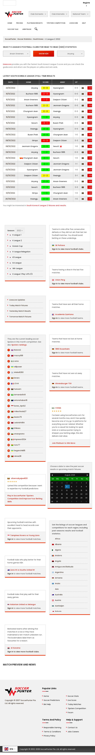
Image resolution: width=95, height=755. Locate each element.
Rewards (61, 2)
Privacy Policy (49, 736)
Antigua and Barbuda (62, 566)
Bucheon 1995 (32, 94)
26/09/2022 (10, 199)
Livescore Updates (17, 300)
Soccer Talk (13, 29)
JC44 (13, 383)
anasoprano (15, 434)
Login (76, 2)
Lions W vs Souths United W (22, 570)
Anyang (34, 88)
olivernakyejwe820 (17, 478)
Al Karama (14, 648)
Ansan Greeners (31, 99)
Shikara (13, 428)
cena (13, 361)
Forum (70, 712)
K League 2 (15, 240)
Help (84, 23)
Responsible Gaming (52, 727)
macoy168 (15, 355)
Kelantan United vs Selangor (23, 604)
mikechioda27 (16, 411)
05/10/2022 (10, 158)
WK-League (16, 268)
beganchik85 (16, 450)
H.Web (56, 408)
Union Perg (58, 280)
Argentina (57, 572)
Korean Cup (16, 246)
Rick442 (14, 350)
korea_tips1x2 (16, 406)
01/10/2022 (10, 181)
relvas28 (14, 456)
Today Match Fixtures (18, 305)
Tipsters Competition (56, 23)
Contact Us (50, 2)
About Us (21, 2)
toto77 (13, 445)
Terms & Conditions (52, 731)
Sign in (10, 539)
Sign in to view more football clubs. (23, 651)
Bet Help (47, 704)
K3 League (15, 257)
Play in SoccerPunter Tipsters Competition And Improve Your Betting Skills (24, 498)
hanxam (14, 389)
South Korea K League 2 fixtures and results (46, 205)
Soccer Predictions (52, 700)
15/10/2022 (10, 99)
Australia (57, 594)
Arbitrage (26, 29)
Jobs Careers (73, 731)
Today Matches (74, 704)
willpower (14, 366)
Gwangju (57, 111)
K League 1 (15, 235)
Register (86, 4)
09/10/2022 (10, 129)
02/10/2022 (10, 169)
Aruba (56, 583)
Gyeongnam (58, 88)
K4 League (15, 263)
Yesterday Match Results (20, 311)
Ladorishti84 (16, 422)
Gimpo (35, 140)
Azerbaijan (58, 606)
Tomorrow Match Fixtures (20, 316)
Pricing (19, 23)
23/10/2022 (10, 88)
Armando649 (16, 394)
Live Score (72, 700)
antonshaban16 (17, 400)
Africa (56, 538)
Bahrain (56, 611)
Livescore (73, 23)
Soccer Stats (73, 696)
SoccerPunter (10, 39)
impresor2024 (16, 439)
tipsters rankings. (19, 345)
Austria (56, 600)
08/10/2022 (10, 140)
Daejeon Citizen (60, 99)
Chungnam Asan (30, 111)
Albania (56, 544)
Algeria (56, 550)
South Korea (38, 39)
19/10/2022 (10, 94)
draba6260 (15, 372)
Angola (56, 561)
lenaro (13, 378)
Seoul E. (34, 123)
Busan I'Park (58, 123)
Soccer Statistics (25, 39)
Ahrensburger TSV (62, 383)
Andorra (57, 555)
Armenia (57, 578)
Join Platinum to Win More (63, 443)
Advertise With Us (35, 2)
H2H (90, 88)
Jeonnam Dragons (61, 105)
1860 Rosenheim (61, 349)
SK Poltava (58, 245)
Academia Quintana (62, 314)
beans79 (14, 417)
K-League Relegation (19, 251)
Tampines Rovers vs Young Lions (24, 535)
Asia (55, 589)
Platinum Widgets (35, 23)
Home (10, 23)
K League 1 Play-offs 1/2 (21, 274)
